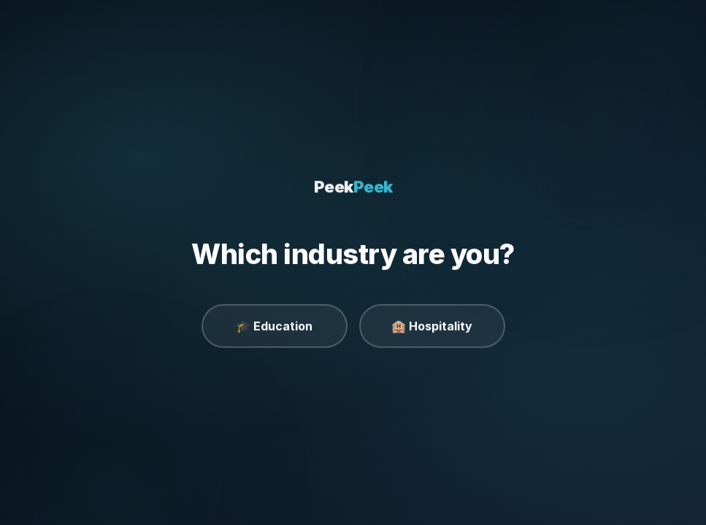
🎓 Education (274, 326)
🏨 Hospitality (431, 326)
